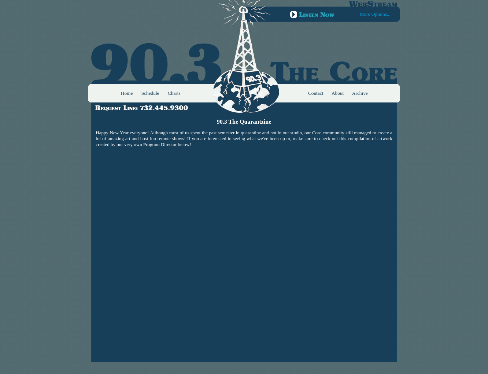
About (338, 93)
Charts (174, 93)
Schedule (150, 93)
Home (127, 93)
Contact (315, 93)
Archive (360, 93)
